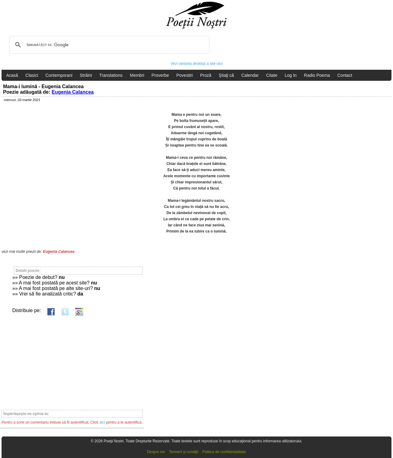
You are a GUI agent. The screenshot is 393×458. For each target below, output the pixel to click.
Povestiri (184, 75)
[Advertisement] (72, 360)
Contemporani (58, 75)
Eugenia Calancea (73, 92)
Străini (86, 75)
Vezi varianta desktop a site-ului (197, 63)
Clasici (31, 75)
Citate (272, 75)
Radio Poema (317, 75)
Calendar (250, 75)
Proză (206, 75)
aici (102, 422)
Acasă (12, 75)
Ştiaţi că (226, 75)
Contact (344, 75)
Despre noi (156, 452)
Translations (111, 75)
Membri (137, 75)
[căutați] (108, 45)
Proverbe (160, 75)
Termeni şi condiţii (183, 452)
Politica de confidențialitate (224, 452)
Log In (291, 75)
